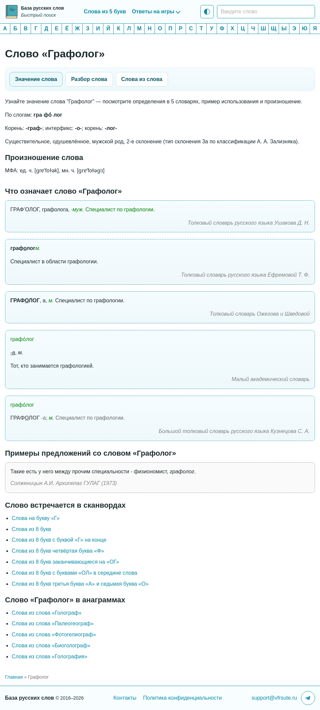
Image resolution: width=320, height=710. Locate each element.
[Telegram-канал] (308, 698)
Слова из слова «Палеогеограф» (53, 623)
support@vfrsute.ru (274, 698)
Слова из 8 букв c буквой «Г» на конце (59, 540)
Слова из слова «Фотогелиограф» (54, 634)
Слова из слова (142, 79)
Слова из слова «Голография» (49, 656)
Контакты (124, 698)
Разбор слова (89, 79)
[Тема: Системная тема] (207, 11)
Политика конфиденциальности (182, 698)
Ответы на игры (153, 11)
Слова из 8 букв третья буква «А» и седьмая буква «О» (80, 584)
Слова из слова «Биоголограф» (51, 645)
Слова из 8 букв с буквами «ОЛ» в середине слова (74, 573)
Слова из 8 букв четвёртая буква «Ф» (58, 551)
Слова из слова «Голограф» (47, 613)
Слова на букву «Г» (36, 518)
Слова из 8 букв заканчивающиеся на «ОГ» (65, 562)
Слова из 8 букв (31, 529)
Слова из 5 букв (105, 11)
